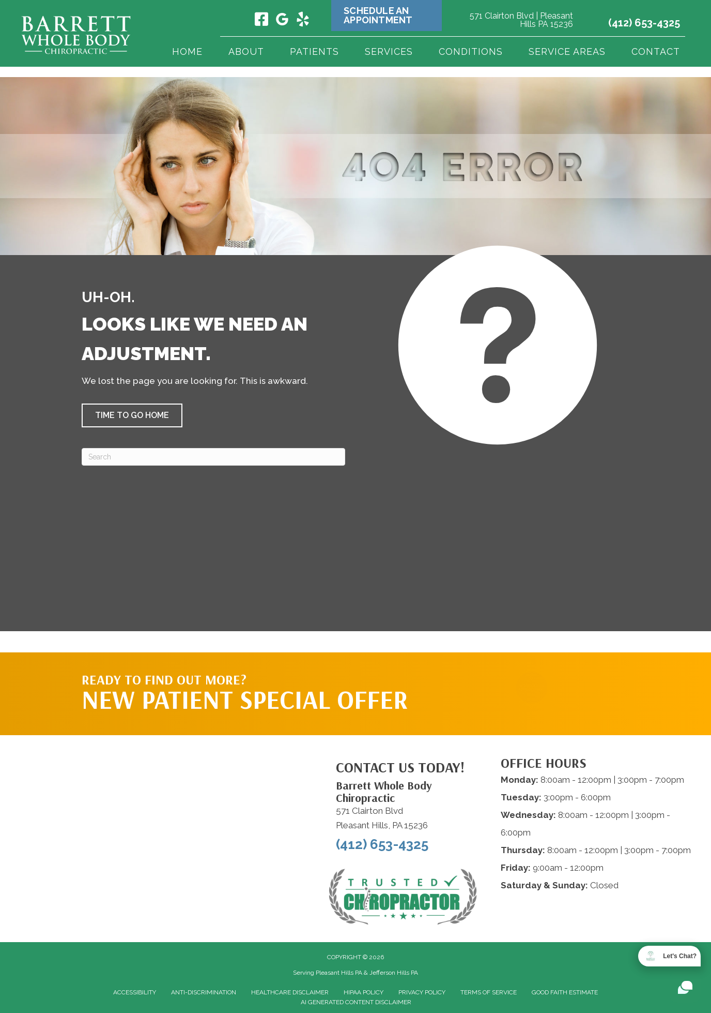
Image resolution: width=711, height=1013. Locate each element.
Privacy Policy (421, 992)
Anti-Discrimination (203, 992)
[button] (132, 415)
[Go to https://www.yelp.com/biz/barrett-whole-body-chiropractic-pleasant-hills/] (303, 20)
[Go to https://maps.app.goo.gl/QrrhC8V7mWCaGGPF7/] (282, 21)
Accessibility (134, 992)
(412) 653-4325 (644, 23)
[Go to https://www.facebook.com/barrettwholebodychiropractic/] (261, 20)
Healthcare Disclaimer (290, 992)
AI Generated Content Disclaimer (356, 1002)
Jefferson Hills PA (393, 972)
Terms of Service (488, 992)
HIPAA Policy (363, 992)
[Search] (213, 457)
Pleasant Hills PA (339, 972)
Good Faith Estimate (565, 992)
